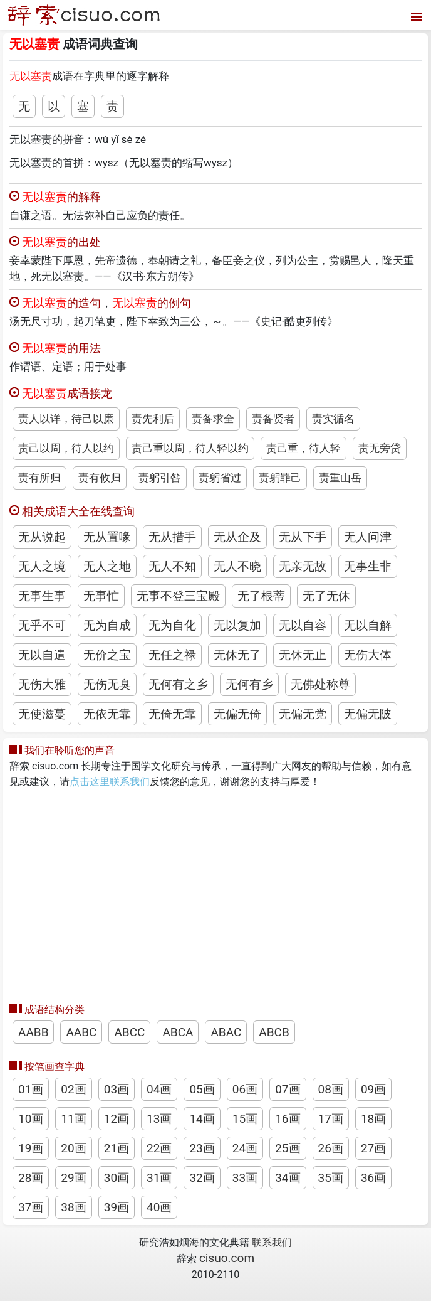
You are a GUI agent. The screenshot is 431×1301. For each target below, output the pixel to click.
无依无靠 (107, 714)
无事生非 (368, 566)
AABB (33, 1032)
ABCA (177, 1032)
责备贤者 (273, 418)
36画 (373, 1177)
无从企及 (237, 537)
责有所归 (39, 477)
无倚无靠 (172, 714)
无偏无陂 (368, 714)
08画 (330, 1089)
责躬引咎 (159, 477)
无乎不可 (42, 625)
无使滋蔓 (42, 714)
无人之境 (42, 566)
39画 (116, 1207)
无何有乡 (249, 684)
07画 (287, 1089)
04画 (159, 1089)
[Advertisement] (215, 895)
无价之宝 (107, 655)
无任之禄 (172, 655)
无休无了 (237, 655)
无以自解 (368, 625)
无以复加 (237, 625)
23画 (201, 1148)
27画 (373, 1148)
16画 (287, 1118)
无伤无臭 (107, 684)
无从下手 (302, 537)
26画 (330, 1148)
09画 (373, 1089)
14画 (201, 1118)
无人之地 (107, 566)
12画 (116, 1118)
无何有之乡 (178, 684)
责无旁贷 (379, 448)
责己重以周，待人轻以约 (190, 448)
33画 (244, 1177)
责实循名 (333, 418)
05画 (201, 1089)
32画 (201, 1177)
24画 (244, 1148)
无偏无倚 (237, 714)
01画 (30, 1089)
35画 (330, 1177)
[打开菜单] (415, 15)
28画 (30, 1177)
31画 (159, 1177)
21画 (116, 1148)
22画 (159, 1148)
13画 (159, 1118)
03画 (116, 1089)
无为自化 (172, 625)
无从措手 (172, 537)
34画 (287, 1177)
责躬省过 (220, 477)
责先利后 (153, 418)
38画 (73, 1207)
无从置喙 (107, 537)
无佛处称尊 (320, 684)
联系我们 (272, 1242)
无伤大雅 (42, 684)
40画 (159, 1207)
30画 (116, 1177)
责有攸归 (99, 477)
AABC (81, 1032)
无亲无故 (302, 566)
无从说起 (42, 537)
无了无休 (326, 596)
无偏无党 (302, 714)
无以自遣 (42, 655)
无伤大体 (368, 655)
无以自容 (302, 625)
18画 (373, 1118)
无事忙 (101, 596)
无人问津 (368, 537)
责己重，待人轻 (303, 448)
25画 (287, 1148)
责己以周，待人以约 (66, 448)
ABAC (225, 1032)
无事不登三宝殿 (178, 596)
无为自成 (107, 625)
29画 (73, 1177)
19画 (30, 1148)
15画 (244, 1118)
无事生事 (42, 596)
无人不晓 (237, 566)
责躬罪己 (280, 477)
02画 (73, 1089)
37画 (30, 1207)
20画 (73, 1148)
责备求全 (213, 418)
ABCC (129, 1032)
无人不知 (172, 566)
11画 (73, 1118)
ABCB (274, 1032)
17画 (330, 1118)
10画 (30, 1118)
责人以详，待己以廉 (66, 418)
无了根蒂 (261, 596)
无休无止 (302, 655)
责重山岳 (340, 477)
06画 (244, 1089)
